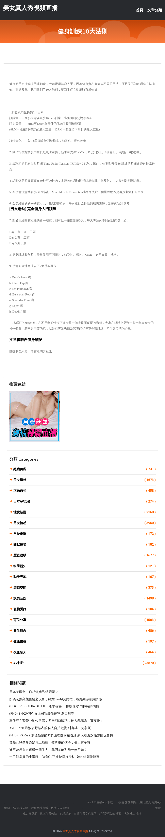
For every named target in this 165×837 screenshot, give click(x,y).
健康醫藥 (84, 641)
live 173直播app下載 (100, 802)
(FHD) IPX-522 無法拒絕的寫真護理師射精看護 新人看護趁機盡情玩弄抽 (61, 735)
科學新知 (84, 566)
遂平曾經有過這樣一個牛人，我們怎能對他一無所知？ (48, 750)
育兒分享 (84, 620)
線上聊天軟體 (48, 813)
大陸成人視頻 (132, 813)
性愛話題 (84, 512)
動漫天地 (84, 577)
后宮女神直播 (39, 808)
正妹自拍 (84, 491)
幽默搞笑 (84, 544)
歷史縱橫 (84, 555)
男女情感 (84, 523)
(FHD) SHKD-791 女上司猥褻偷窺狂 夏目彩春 (41, 713)
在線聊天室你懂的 (85, 813)
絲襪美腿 (84, 469)
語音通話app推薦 (110, 813)
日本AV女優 (84, 501)
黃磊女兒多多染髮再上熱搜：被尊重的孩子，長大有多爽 (49, 742)
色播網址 (65, 813)
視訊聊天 (84, 652)
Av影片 (84, 663)
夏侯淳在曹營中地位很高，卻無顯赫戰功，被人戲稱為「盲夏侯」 (56, 721)
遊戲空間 (84, 588)
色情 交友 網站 (60, 808)
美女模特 (84, 480)
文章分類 (154, 10)
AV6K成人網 (20, 808)
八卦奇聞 (84, 534)
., (131, 808)
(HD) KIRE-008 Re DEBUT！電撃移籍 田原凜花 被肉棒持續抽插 (54, 706)
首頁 (139, 10)
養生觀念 (84, 631)
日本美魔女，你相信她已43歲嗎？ (33, 692)
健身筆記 (35, 340)
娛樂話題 (84, 598)
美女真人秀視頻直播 (30, 7)
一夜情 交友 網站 (126, 802)
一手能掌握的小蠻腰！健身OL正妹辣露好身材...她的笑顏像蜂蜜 (54, 757)
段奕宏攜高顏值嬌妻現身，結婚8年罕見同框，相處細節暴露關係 (55, 699)
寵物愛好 (84, 609)
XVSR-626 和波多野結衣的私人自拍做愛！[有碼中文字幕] (50, 728)
